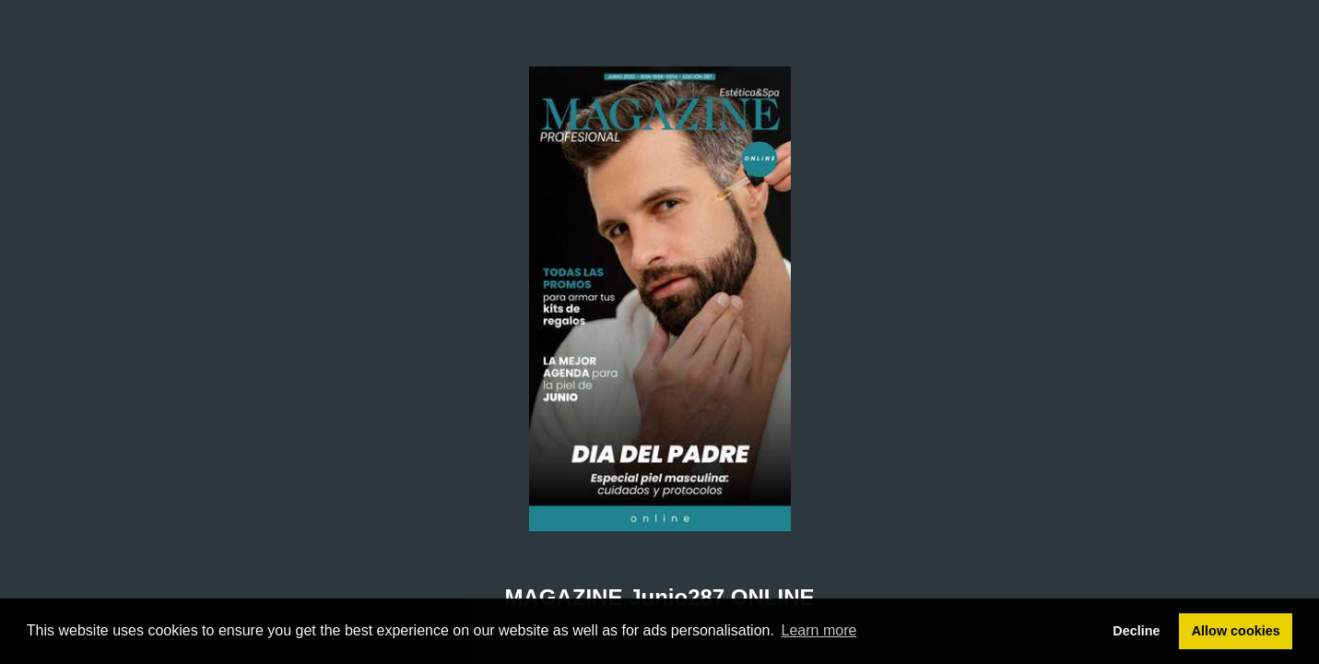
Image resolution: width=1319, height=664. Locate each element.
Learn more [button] (819, 630)
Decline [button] (1136, 630)
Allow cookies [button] (1236, 630)
